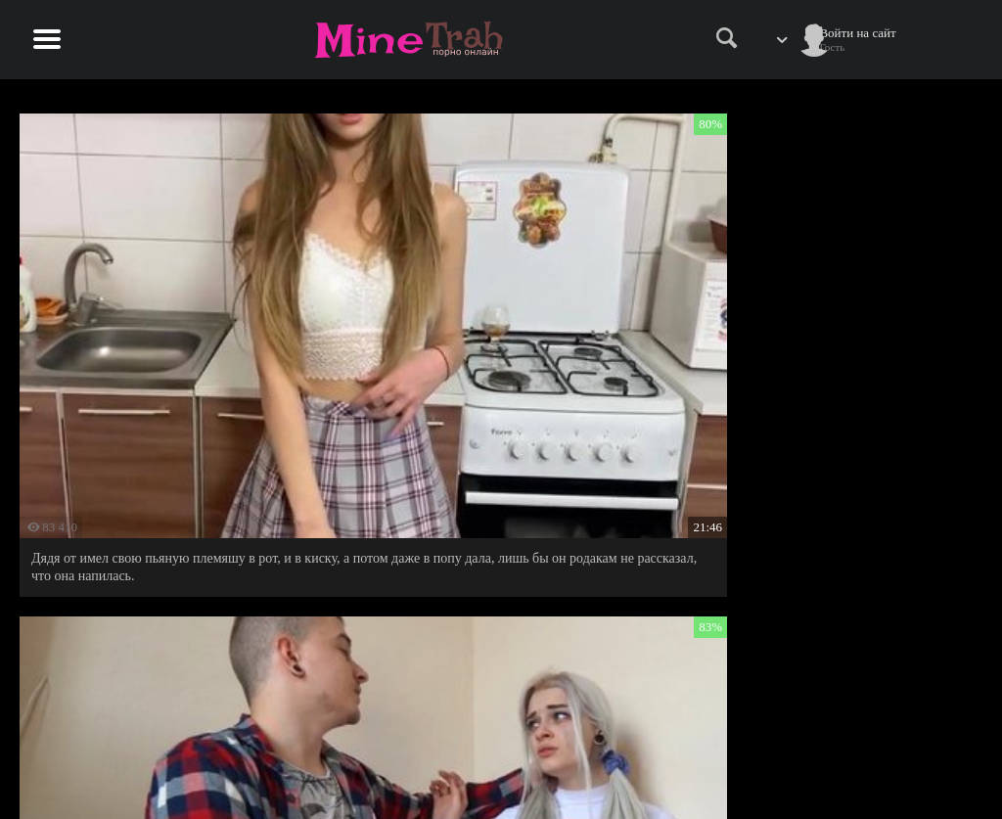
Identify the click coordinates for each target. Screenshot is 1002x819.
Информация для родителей (907, 746)
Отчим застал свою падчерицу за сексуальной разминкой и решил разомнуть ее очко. (819, 327)
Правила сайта (751, 746)
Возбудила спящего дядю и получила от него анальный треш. (489, 608)
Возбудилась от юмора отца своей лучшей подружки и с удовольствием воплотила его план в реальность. (173, 617)
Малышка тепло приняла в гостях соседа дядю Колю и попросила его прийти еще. (495, 327)
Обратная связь (873, 766)
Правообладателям (761, 766)
